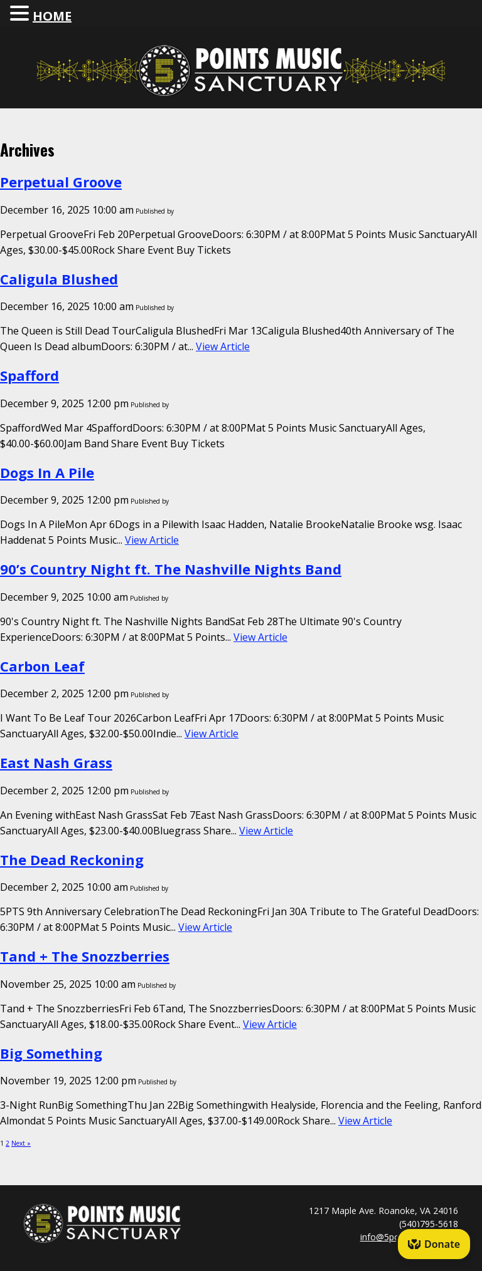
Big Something (51, 1053)
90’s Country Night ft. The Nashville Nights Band (170, 568)
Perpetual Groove (61, 181)
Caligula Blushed (59, 278)
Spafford (29, 375)
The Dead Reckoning (72, 859)
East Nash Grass (56, 762)
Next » (21, 1143)
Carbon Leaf (42, 665)
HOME (52, 16)
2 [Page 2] (7, 1143)
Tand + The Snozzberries (84, 956)
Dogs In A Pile (47, 472)
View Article (223, 346)
